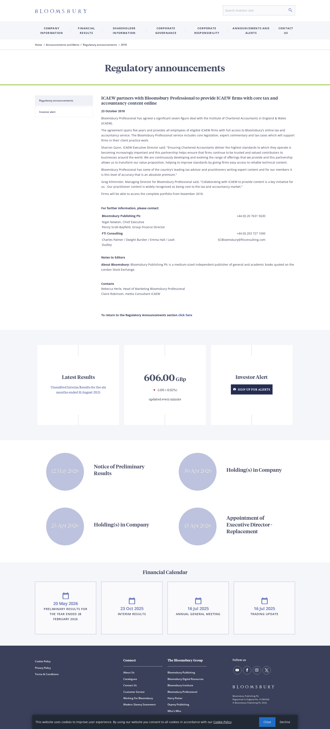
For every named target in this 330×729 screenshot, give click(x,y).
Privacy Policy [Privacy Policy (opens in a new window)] (43, 668)
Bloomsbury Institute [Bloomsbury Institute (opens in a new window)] (180, 685)
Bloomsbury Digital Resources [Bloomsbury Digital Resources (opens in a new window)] (186, 679)
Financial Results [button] (86, 30)
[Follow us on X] (266, 670)
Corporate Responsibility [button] (207, 30)
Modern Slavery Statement (139, 704)
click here (185, 315)
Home (39, 45)
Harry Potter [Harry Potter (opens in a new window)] (175, 698)
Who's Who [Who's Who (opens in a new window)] (174, 711)
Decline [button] (285, 722)
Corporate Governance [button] (166, 30)
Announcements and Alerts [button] (251, 30)
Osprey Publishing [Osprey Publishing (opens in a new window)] (178, 704)
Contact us (285, 30)
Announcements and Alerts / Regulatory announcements (82, 45)
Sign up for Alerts (251, 389)
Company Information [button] (51, 30)
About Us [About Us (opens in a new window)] (128, 672)
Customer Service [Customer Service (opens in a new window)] (134, 692)
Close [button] (267, 722)
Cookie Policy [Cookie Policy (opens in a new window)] (43, 661)
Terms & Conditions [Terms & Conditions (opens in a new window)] (47, 674)
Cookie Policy (222, 722)
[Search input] (259, 10)
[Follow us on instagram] (257, 670)
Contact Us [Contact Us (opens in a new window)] (130, 685)
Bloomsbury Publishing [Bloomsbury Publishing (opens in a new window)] (181, 672)
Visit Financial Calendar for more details (165, 600)
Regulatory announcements (56, 100)
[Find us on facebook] (247, 670)
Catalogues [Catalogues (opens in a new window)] (130, 679)
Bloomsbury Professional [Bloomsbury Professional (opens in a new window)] (182, 692)
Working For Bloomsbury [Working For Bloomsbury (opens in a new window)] (138, 698)
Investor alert (47, 112)
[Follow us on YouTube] (237, 670)
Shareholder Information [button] (124, 30)
